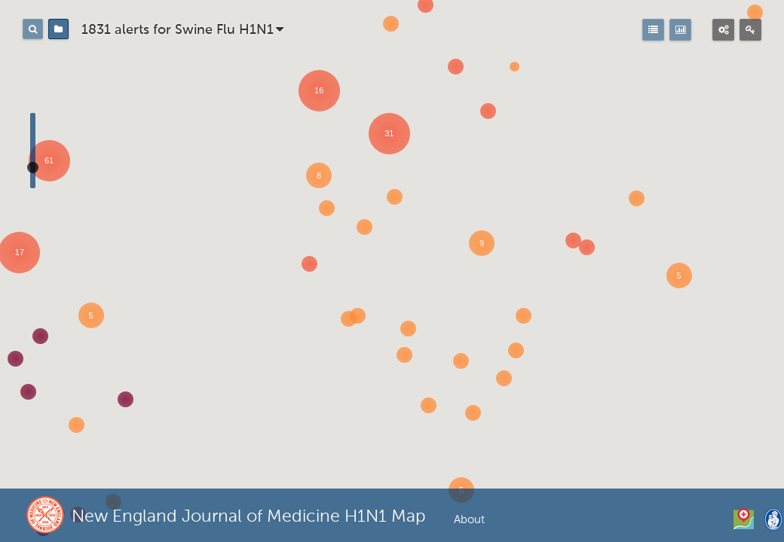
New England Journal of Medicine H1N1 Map (249, 517)
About (469, 519)
